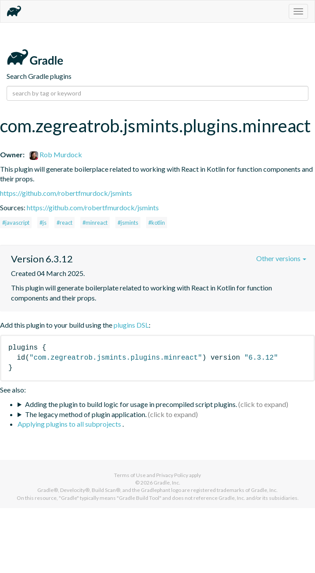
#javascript (15, 222)
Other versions (281, 258)
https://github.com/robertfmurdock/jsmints (66, 193)
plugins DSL (131, 325)
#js (43, 222)
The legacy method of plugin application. (86, 414)
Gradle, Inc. (167, 482)
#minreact (94, 222)
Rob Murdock (55, 154)
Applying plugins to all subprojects (70, 424)
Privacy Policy (172, 475)
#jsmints (128, 222)
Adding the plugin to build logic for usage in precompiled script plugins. (131, 404)
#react (64, 222)
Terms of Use (130, 475)
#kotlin (156, 222)
